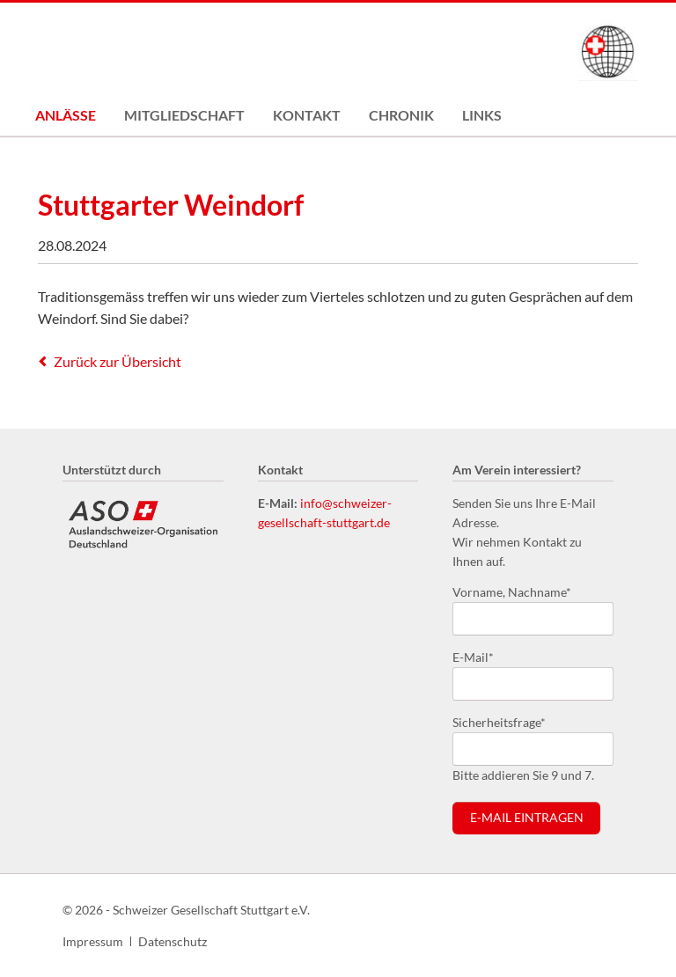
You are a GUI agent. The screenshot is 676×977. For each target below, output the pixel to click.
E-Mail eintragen (527, 818)
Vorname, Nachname (511, 591)
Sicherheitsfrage (499, 721)
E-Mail (480, 656)
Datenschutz (172, 941)
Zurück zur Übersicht (117, 361)
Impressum (92, 941)
